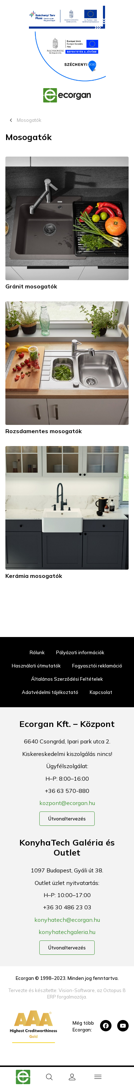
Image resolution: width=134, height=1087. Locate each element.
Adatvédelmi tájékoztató (50, 692)
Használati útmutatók (36, 666)
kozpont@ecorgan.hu (67, 802)
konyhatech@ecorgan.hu (67, 919)
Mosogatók (29, 120)
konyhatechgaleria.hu (67, 931)
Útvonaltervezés (67, 819)
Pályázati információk (80, 652)
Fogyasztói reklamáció (97, 666)
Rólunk (37, 652)
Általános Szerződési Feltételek (67, 679)
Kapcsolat (101, 692)
